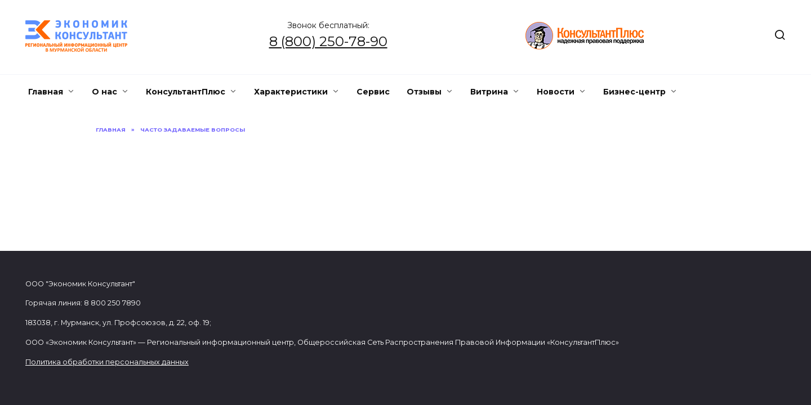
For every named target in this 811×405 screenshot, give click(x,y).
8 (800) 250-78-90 (328, 41)
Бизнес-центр (634, 92)
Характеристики (291, 92)
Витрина (489, 92)
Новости (555, 92)
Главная (45, 92)
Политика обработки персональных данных (107, 362)
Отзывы (424, 92)
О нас (104, 92)
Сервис (373, 92)
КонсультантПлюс (185, 92)
